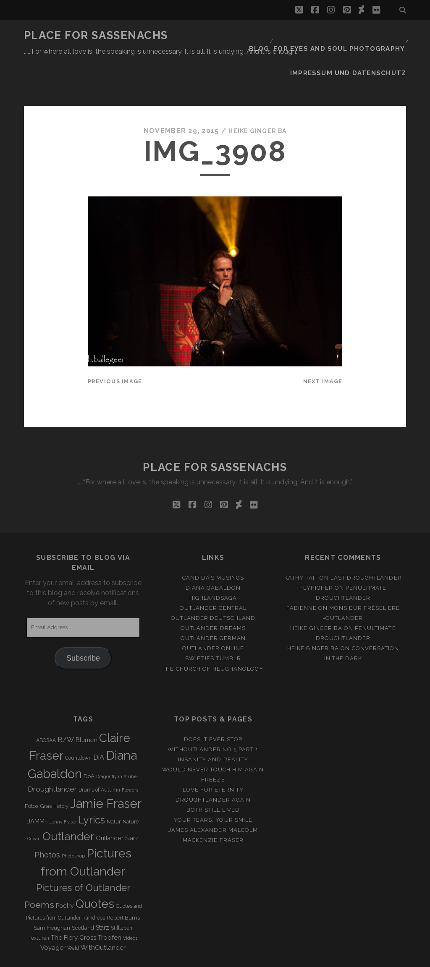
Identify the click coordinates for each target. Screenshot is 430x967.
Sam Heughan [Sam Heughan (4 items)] (52, 893)
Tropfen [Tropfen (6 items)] (109, 903)
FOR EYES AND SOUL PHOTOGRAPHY (345, 35)
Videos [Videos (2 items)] (130, 903)
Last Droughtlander (366, 543)
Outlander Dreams (213, 594)
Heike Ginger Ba (257, 96)
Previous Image (115, 347)
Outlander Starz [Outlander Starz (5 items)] (117, 803)
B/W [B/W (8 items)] (66, 705)
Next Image (323, 347)
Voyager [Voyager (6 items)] (53, 913)
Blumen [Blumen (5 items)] (86, 705)
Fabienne (301, 573)
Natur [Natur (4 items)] (114, 787)
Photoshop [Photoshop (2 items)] (73, 821)
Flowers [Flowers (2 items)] (130, 755)
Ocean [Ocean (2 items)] (34, 804)
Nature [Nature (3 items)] (131, 788)
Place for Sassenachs (96, 35)
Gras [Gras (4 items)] (46, 772)
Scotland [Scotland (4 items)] (83, 893)
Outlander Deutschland (213, 584)
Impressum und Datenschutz (356, 46)
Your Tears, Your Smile (213, 786)
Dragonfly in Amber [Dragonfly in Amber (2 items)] (117, 742)
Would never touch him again (213, 735)
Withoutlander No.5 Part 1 (213, 715)
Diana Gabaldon (213, 553)
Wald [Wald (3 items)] (73, 914)
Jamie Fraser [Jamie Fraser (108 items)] (106, 769)
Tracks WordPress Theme (179, 957)
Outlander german (213, 604)
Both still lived (213, 776)
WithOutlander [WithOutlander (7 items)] (103, 913)
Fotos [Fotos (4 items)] (31, 772)
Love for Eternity (213, 755)
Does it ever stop (213, 705)
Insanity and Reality (213, 725)
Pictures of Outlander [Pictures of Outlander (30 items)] (83, 853)
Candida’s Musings (213, 543)
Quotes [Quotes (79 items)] (95, 869)
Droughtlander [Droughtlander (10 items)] (52, 754)
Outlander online (213, 614)
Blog (269, 35)
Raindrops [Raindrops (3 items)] (93, 883)
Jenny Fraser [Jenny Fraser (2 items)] (63, 787)
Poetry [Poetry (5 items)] (65, 871)
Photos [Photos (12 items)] (47, 820)
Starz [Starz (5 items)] (102, 893)
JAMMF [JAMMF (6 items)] (37, 787)
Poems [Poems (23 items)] (39, 870)
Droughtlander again (213, 765)
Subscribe (83, 623)
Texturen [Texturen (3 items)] (39, 904)
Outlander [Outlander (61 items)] (68, 801)
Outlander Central (213, 573)
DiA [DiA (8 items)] (98, 723)
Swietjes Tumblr (213, 624)
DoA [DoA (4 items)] (89, 742)
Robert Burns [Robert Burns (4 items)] (123, 883)
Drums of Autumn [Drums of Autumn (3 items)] (99, 755)
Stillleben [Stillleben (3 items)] (121, 893)
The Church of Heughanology (213, 634)
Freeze (213, 745)
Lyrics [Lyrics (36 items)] (92, 786)
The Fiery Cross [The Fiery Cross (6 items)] (73, 903)
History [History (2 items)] (60, 772)
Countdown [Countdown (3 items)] (78, 724)
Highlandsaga (213, 563)
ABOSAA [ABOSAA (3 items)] (46, 706)
